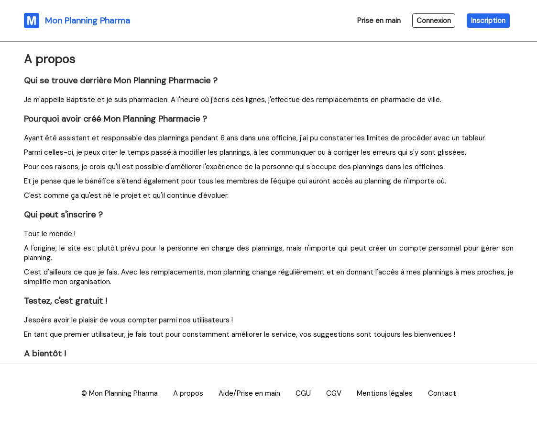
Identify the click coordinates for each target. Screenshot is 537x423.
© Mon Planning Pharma (119, 393)
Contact (442, 393)
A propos (188, 393)
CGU (303, 393)
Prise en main (379, 20)
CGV (333, 393)
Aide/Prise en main (249, 393)
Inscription (488, 20)
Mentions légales (385, 393)
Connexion (433, 20)
